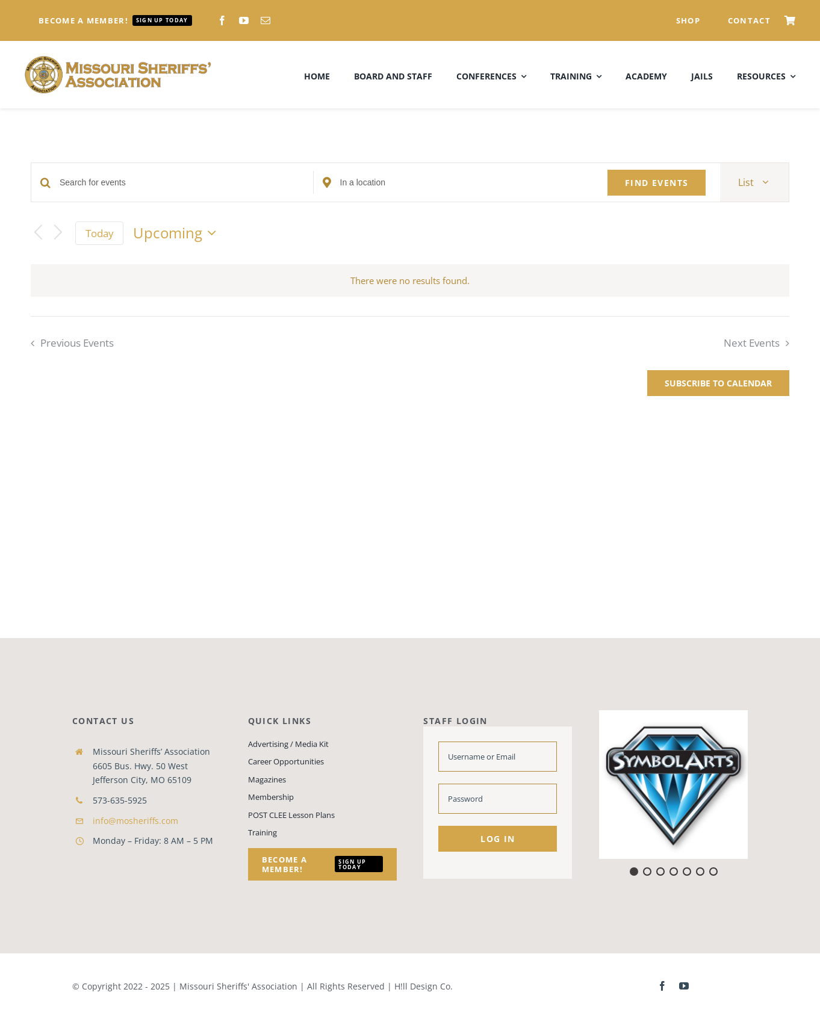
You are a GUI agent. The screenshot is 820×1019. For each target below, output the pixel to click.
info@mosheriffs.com (135, 820)
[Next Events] (58, 233)
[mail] (265, 20)
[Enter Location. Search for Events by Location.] (467, 183)
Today (99, 233)
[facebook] (222, 20)
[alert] (410, 280)
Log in (497, 838)
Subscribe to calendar (718, 383)
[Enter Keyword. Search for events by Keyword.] (186, 183)
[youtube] (244, 20)
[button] (673, 784)
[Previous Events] (38, 233)
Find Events (656, 182)
